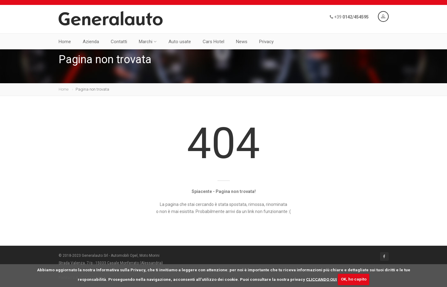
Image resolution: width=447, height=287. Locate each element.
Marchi (148, 41)
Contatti (119, 41)
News (241, 41)
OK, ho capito (353, 279)
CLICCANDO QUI (321, 279)
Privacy (266, 41)
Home (65, 41)
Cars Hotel (213, 41)
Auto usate (179, 41)
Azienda (91, 41)
